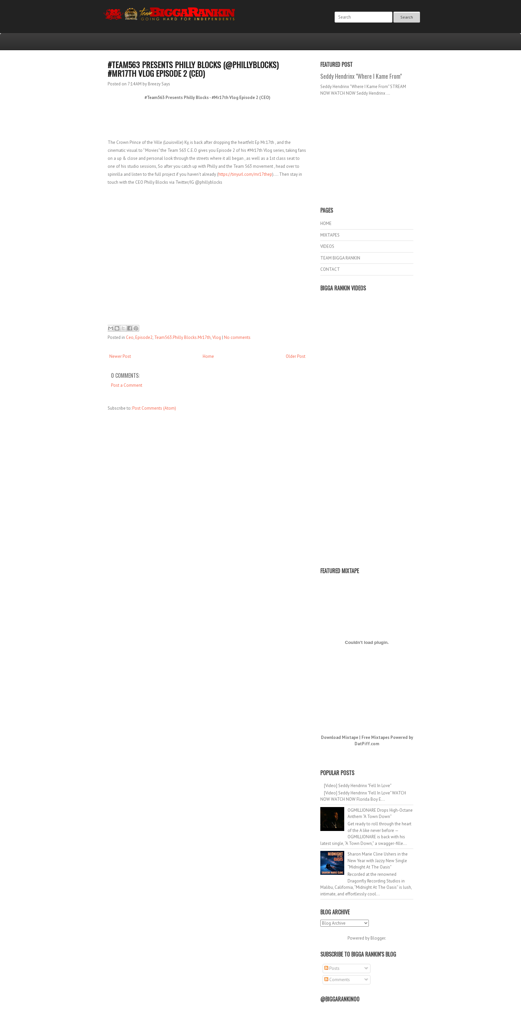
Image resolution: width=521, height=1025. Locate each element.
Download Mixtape (339, 737)
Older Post (295, 356)
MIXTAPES (330, 235)
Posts (332, 968)
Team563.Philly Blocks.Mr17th (182, 337)
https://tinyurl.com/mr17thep (245, 174)
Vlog (216, 337)
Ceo (130, 337)
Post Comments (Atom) (154, 408)
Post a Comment (126, 385)
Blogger (377, 938)
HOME (326, 223)
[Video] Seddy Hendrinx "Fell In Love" (357, 785)
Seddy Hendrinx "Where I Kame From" (361, 76)
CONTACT (330, 269)
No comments (237, 337)
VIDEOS (327, 246)
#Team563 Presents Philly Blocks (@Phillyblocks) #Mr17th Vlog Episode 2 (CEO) (193, 68)
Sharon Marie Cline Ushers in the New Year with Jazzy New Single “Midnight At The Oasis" (378, 860)
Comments (337, 979)
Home (208, 356)
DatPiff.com (367, 744)
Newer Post (120, 356)
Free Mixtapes (375, 737)
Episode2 (144, 337)
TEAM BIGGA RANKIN (340, 258)
